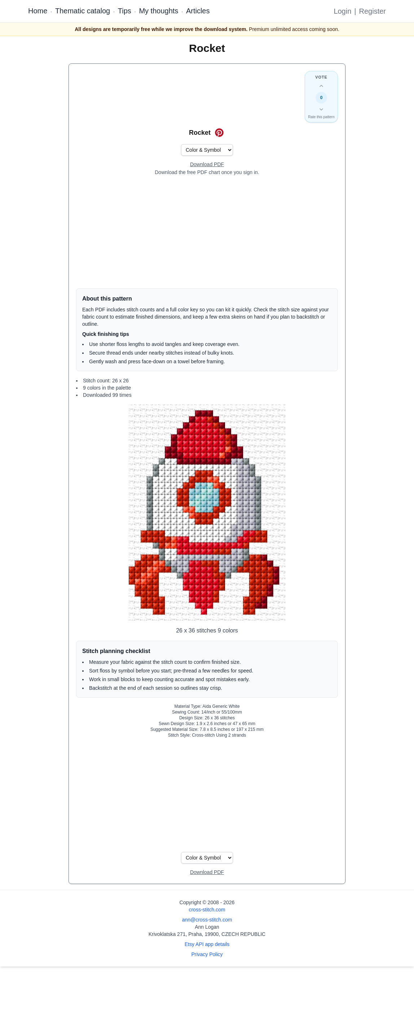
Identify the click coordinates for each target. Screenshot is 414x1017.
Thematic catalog (82, 11)
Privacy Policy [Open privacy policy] (207, 954)
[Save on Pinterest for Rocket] (219, 132)
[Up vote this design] (321, 86)
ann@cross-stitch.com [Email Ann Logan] (207, 920)
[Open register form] (207, 164)
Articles (198, 11)
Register (372, 11)
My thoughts (158, 11)
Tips (124, 11)
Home (37, 11)
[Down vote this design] (321, 109)
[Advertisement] (207, 232)
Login (342, 11)
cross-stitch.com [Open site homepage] (207, 909)
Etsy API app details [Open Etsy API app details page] (207, 944)
